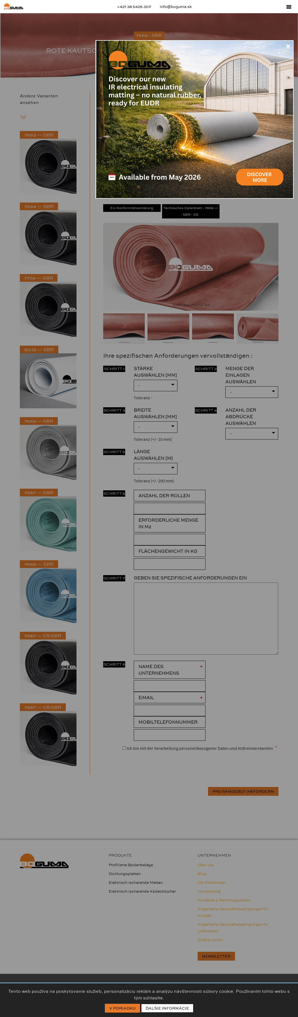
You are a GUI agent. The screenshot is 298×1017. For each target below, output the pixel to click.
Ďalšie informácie (167, 1008)
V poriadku (122, 1008)
